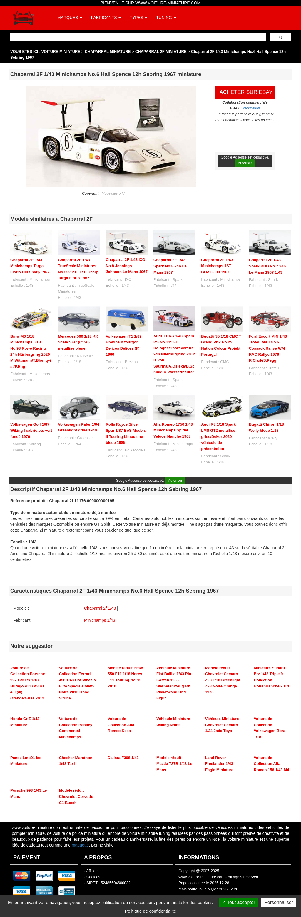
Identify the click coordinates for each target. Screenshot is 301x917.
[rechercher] (137, 37)
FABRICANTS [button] (106, 17)
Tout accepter (238, 902)
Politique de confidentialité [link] (150, 910)
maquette (80, 845)
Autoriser (245, 163)
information (251, 108)
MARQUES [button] (69, 17)
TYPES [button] (138, 17)
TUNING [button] (166, 17)
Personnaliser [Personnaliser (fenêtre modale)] (278, 902)
